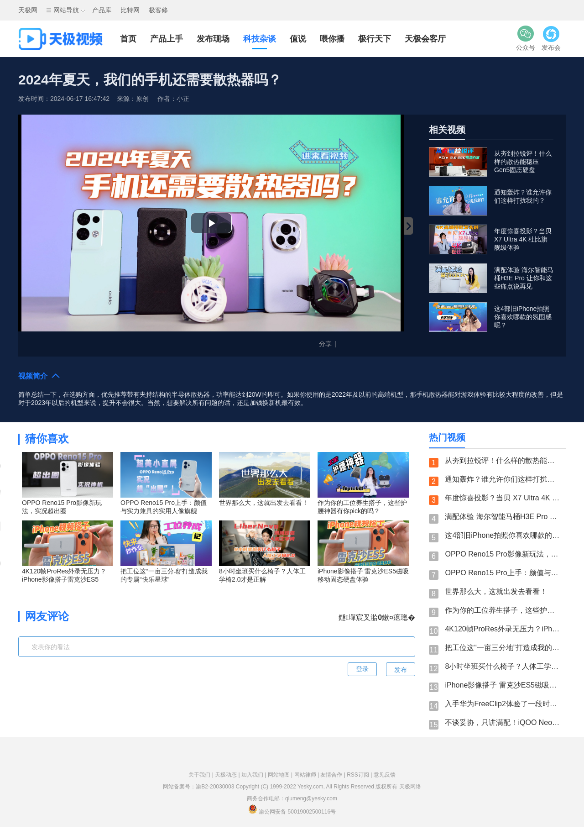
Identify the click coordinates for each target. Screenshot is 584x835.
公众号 (525, 38)
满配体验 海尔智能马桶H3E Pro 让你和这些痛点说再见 (503, 516)
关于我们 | (201, 775)
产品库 (101, 10)
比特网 (130, 10)
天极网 (27, 10)
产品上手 (166, 38)
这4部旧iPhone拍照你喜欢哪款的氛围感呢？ (503, 535)
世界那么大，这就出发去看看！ (496, 591)
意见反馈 (385, 775)
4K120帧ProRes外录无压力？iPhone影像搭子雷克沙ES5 (503, 629)
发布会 (551, 38)
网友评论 (47, 616)
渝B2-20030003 (215, 786)
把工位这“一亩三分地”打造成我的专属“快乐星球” (503, 647)
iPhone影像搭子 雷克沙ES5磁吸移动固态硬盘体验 (503, 685)
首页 (128, 38)
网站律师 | (307, 775)
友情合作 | (333, 775)
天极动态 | (228, 775)
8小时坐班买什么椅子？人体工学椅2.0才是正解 (503, 666)
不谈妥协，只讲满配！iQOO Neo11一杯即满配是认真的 (503, 722)
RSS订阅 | (360, 775)
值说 (298, 38)
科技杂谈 (259, 38)
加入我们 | (254, 775)
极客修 (158, 10)
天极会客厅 (425, 38)
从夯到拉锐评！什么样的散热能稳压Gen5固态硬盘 (503, 460)
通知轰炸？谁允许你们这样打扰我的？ (503, 479)
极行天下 (374, 38)
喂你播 (332, 38)
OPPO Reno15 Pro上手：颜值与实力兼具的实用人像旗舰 (503, 573)
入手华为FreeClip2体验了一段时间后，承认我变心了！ (503, 704)
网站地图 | (281, 775)
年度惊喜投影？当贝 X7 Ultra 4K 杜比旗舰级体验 (503, 498)
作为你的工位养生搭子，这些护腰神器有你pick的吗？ (503, 610)
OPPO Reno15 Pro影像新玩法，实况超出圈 (503, 554)
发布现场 (213, 38)
